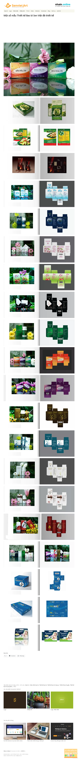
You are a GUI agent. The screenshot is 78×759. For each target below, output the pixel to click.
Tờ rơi (27, 11)
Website (37, 11)
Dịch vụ (53, 11)
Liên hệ (59, 11)
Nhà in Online (7, 751)
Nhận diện (15, 11)
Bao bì (6, 11)
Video (32, 11)
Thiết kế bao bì (43, 685)
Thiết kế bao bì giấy (64, 685)
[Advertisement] (39, 30)
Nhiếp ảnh (22, 11)
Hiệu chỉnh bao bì (34, 685)
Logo (10, 11)
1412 (14, 686)
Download (43, 11)
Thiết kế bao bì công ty (53, 685)
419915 (23, 751)
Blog (49, 11)
